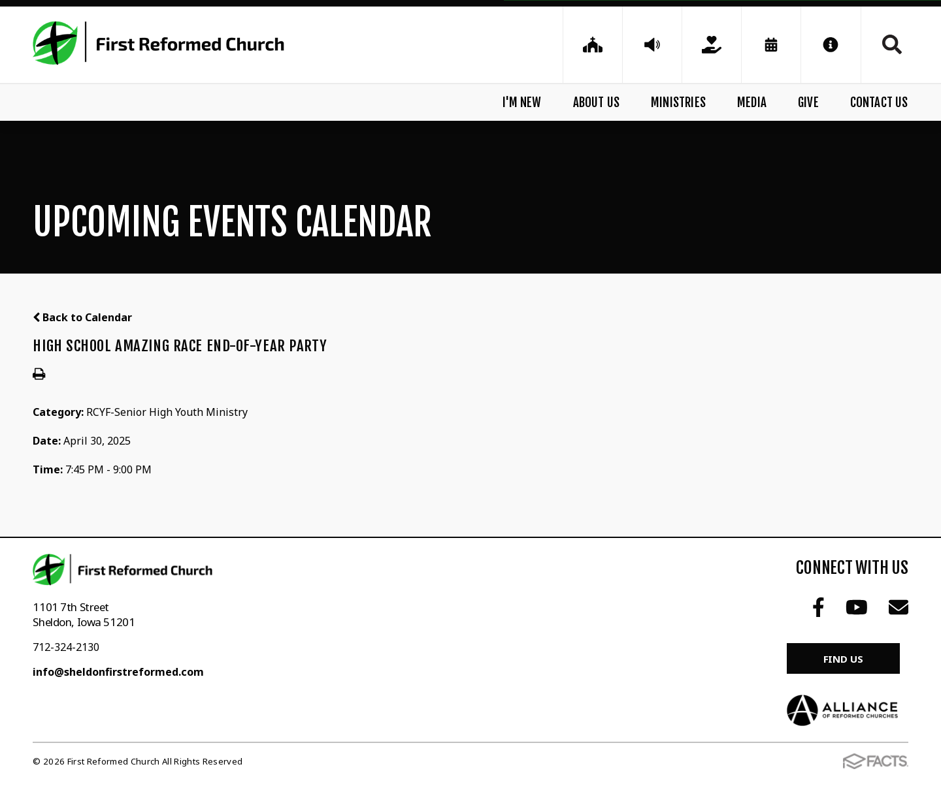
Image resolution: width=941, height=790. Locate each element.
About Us (596, 102)
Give (808, 102)
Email (898, 607)
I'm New (522, 102)
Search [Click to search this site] (892, 44)
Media (752, 102)
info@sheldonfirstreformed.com (118, 672)
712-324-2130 (66, 647)
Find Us (843, 658)
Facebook (818, 607)
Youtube (857, 607)
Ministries (678, 102)
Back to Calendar (82, 317)
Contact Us (879, 102)
